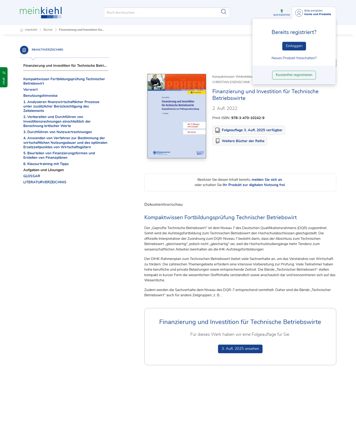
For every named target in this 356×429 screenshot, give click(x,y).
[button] (282, 12)
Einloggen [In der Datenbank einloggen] (294, 46)
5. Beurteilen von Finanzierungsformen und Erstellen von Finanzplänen (59, 155)
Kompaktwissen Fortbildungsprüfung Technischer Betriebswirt (64, 81)
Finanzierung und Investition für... (81, 29)
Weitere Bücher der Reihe (243, 141)
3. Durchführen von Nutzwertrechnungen (57, 132)
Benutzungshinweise (40, 95)
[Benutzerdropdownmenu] (314, 13)
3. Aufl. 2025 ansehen (240, 349)
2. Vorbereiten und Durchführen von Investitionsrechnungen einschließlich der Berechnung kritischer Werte (57, 121)
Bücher (48, 29)
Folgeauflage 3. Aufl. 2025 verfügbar (252, 130)
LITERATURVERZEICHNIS (44, 182)
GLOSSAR (31, 176)
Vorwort (30, 89)
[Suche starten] (224, 12)
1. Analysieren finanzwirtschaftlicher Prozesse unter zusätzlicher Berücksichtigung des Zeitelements (61, 106)
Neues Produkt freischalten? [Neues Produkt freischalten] (294, 58)
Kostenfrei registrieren (294, 75)
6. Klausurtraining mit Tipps (46, 164)
